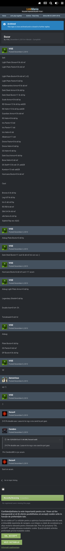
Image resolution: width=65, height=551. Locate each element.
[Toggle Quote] (6, 439)
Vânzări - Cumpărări (33, 39)
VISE (8, 39)
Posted (18, 52)
